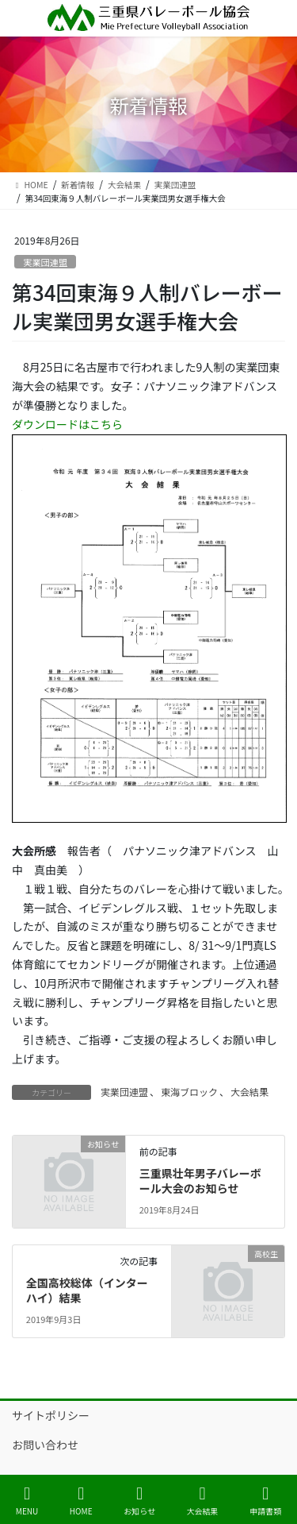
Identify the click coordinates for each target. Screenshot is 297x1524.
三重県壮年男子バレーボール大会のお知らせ (200, 1181)
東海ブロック (189, 1091)
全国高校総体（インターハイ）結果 (87, 1290)
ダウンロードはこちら (67, 424)
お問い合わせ (45, 1445)
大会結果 (249, 1091)
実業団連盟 (45, 262)
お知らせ (139, 1500)
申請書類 (265, 1500)
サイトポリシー (50, 1415)
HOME (81, 1500)
